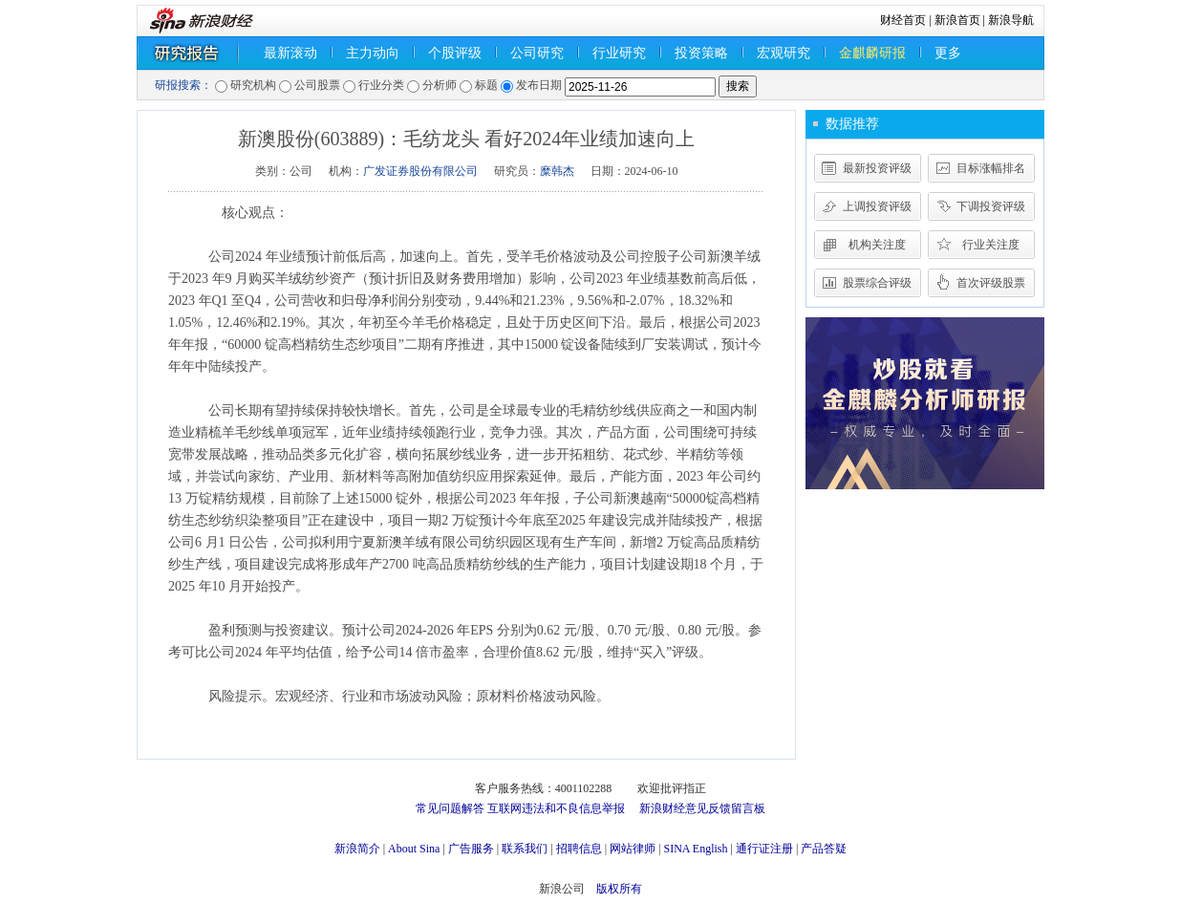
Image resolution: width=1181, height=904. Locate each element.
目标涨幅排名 (990, 168)
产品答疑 (824, 848)
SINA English (695, 848)
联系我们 (525, 848)
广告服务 (471, 848)
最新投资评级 (877, 168)
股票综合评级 (877, 283)
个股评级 (455, 53)
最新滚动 (290, 53)
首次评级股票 (990, 283)
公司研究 (537, 53)
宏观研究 (783, 53)
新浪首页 (957, 20)
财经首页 (903, 20)
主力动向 (372, 53)
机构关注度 (877, 244)
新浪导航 (1011, 20)
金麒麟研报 (872, 53)
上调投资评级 (877, 206)
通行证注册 (764, 848)
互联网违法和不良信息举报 (556, 808)
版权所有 (619, 888)
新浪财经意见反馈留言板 (702, 808)
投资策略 (701, 53)
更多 (947, 53)
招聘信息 (579, 848)
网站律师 (632, 848)
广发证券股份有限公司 (420, 171)
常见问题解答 (450, 808)
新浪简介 (357, 848)
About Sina (414, 848)
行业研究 (619, 53)
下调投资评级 (990, 206)
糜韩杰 (557, 171)
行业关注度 (991, 244)
